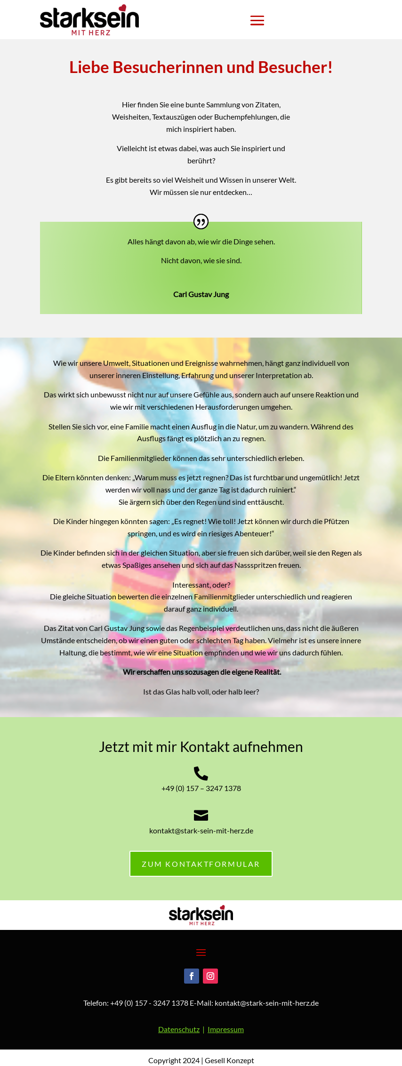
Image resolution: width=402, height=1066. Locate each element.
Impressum (226, 1029)
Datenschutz (179, 1029)
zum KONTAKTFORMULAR (201, 863)
